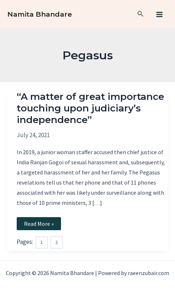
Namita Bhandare (39, 14)
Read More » (42, 225)
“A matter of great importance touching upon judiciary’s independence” (90, 108)
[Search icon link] (140, 14)
